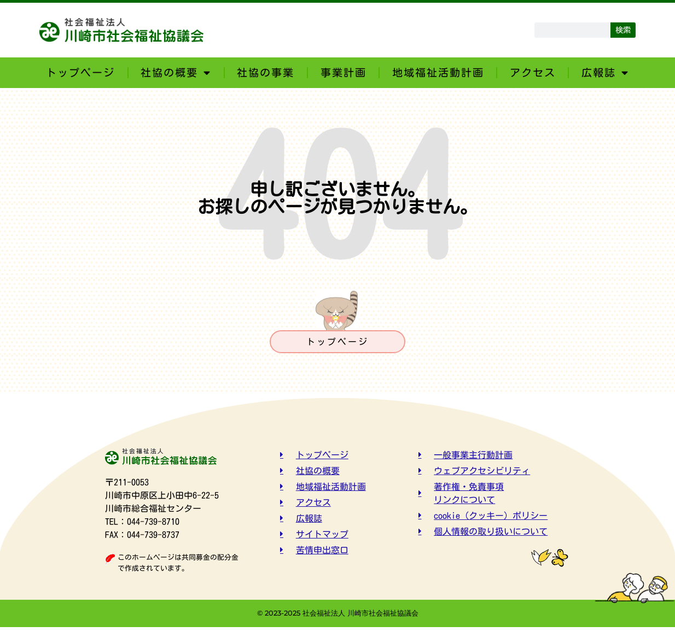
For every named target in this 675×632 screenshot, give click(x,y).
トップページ (80, 72)
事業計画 (343, 72)
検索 (623, 30)
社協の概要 (176, 72)
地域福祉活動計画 (438, 72)
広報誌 (605, 72)
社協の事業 (265, 72)
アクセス (533, 72)
